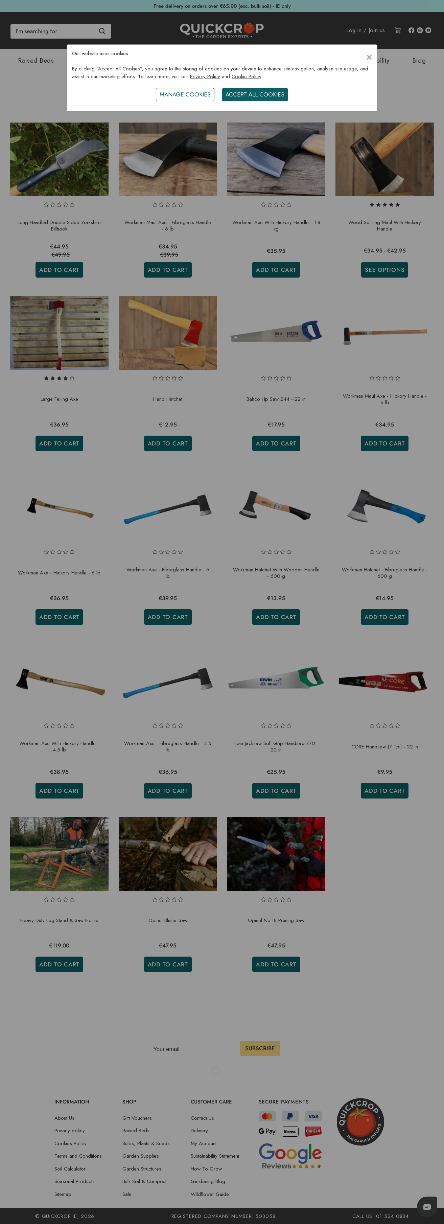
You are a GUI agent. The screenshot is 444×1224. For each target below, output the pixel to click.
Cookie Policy (246, 76)
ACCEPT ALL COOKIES (255, 94)
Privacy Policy (205, 76)
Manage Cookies (184, 94)
